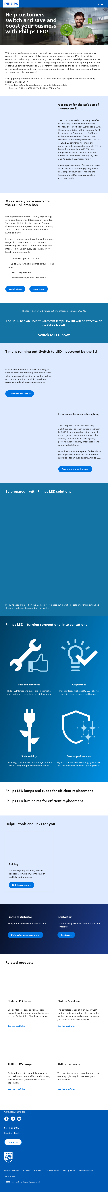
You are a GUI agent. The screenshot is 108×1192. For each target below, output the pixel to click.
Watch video (15, 289)
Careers (26, 1170)
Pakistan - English (12, 1133)
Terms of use (9, 1176)
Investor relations (11, 1170)
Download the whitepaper (75, 469)
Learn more (38, 289)
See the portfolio (16, 1026)
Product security (86, 1170)
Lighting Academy (21, 885)
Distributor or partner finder (25, 935)
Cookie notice (53, 1170)
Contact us (66, 935)
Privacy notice (69, 1170)
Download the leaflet (19, 394)
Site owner (38, 1170)
